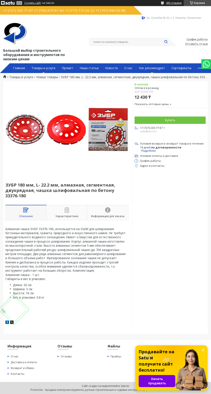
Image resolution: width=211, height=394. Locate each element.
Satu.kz (125, 386)
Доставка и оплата (24, 362)
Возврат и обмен (22, 368)
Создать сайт (32, 3)
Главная (19, 68)
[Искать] (165, 42)
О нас (128, 68)
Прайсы (116, 356)
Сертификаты (181, 68)
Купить (170, 120)
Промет (67, 68)
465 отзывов (174, 3)
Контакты (17, 374)
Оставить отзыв (196, 43)
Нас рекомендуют (152, 68)
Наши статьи (89, 68)
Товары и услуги (43, 68)
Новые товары (47, 77)
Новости (111, 68)
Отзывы (66, 356)
